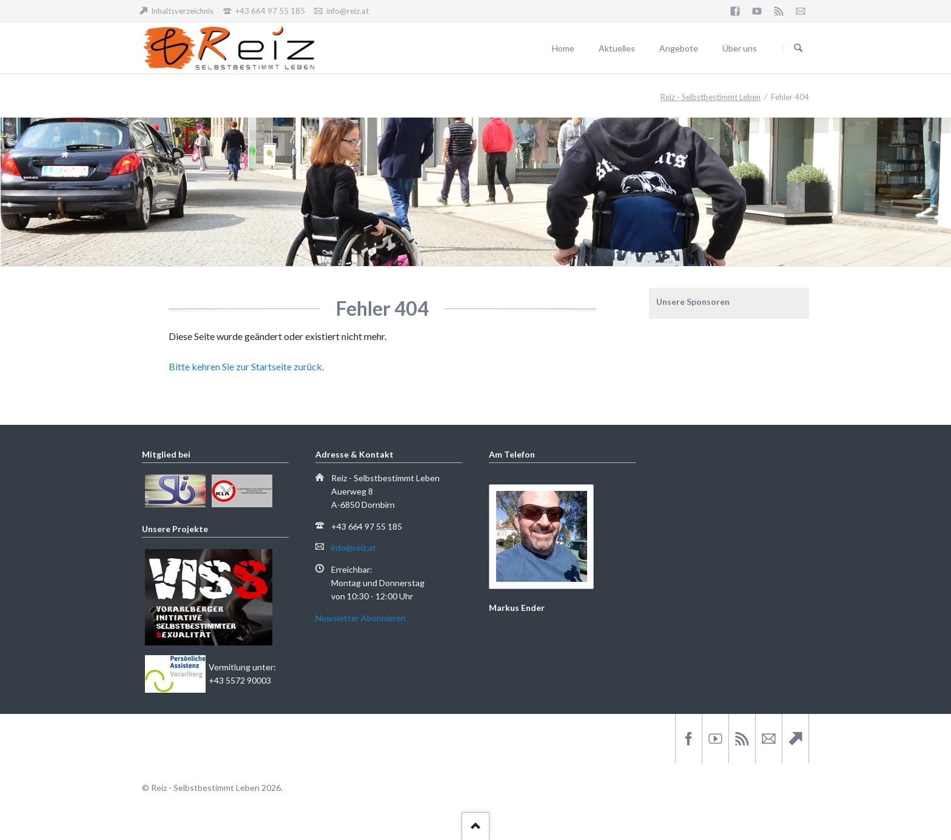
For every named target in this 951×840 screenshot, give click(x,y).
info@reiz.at (353, 547)
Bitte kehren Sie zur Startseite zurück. (246, 366)
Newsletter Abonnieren (360, 618)
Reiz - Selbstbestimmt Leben (710, 97)
